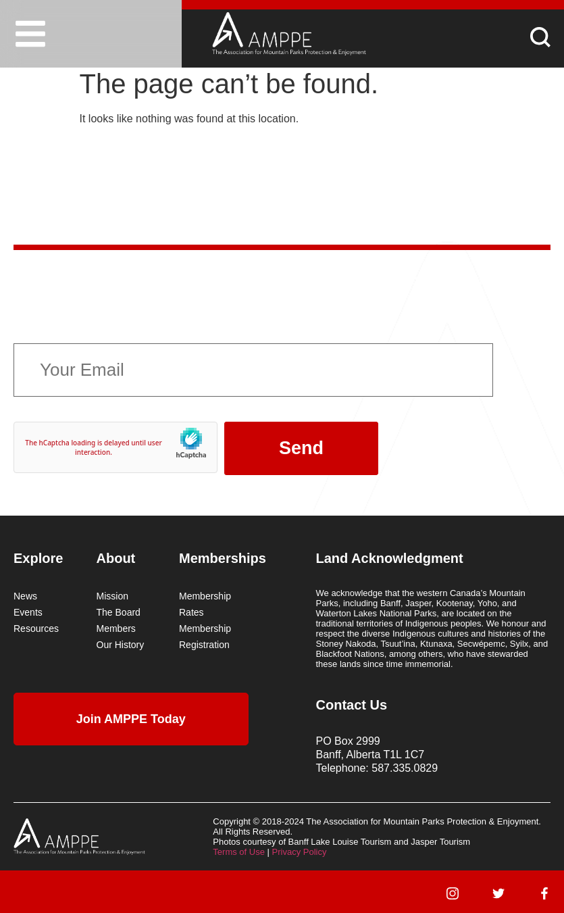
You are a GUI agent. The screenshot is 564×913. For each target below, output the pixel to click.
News (25, 596)
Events (28, 612)
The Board (118, 612)
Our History (121, 644)
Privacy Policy (299, 852)
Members (116, 628)
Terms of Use (239, 852)
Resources (36, 628)
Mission (112, 596)
